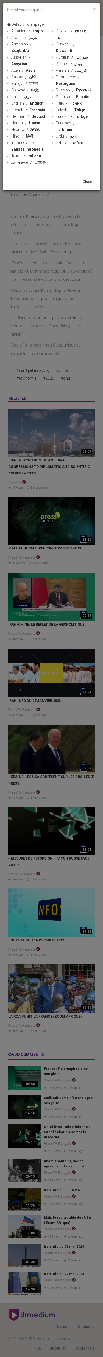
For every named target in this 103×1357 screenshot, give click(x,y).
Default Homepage (25, 24)
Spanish (73, 97)
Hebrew (26, 129)
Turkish (72, 116)
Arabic (24, 37)
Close (87, 181)
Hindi (22, 136)
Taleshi (70, 110)
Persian (71, 70)
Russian (74, 90)
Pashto (69, 64)
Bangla (24, 83)
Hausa (25, 123)
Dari (21, 97)
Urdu (66, 136)
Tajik (69, 103)
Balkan (24, 77)
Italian (26, 156)
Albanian (27, 31)
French (28, 110)
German (28, 116)
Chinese (25, 90)
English (27, 103)
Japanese (28, 162)
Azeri (23, 70)
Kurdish (72, 57)
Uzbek (69, 143)
